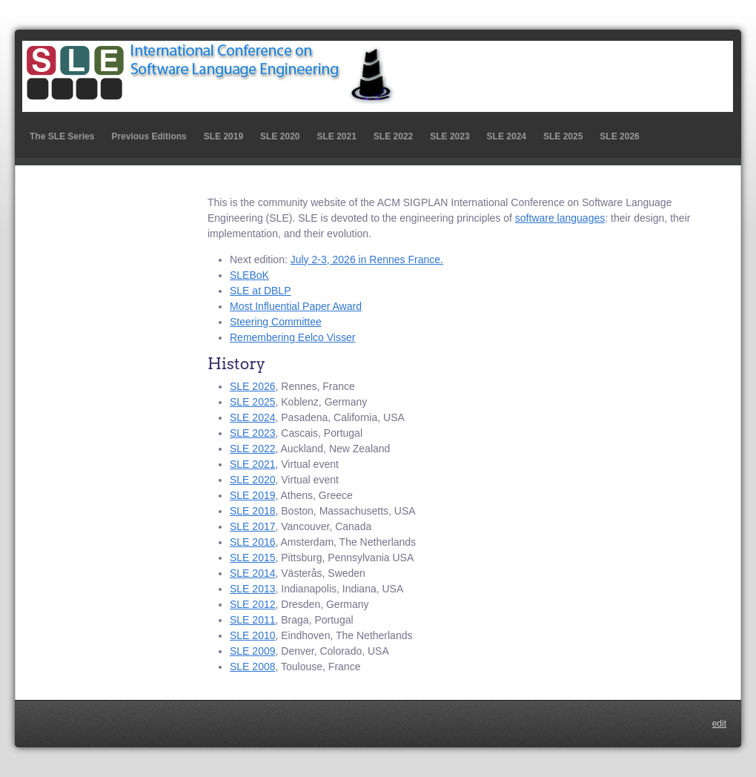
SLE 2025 (563, 136)
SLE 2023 (449, 136)
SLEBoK (249, 275)
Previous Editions (148, 136)
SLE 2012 (253, 604)
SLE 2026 (619, 136)
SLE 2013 (253, 589)
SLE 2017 (253, 526)
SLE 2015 (253, 557)
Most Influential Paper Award (296, 306)
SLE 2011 (253, 620)
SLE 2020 (279, 136)
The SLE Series (62, 136)
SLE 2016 (253, 542)
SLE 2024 (506, 136)
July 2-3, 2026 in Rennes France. (367, 259)
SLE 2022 (393, 136)
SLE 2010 (253, 635)
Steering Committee (276, 322)
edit (719, 723)
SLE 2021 (336, 136)
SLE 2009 (253, 651)
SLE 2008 (253, 666)
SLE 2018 (253, 511)
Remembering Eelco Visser (292, 337)
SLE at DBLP (260, 291)
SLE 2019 (223, 136)
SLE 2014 (253, 573)
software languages (560, 218)
